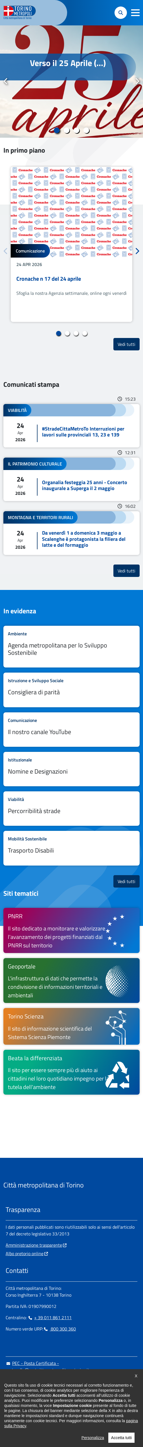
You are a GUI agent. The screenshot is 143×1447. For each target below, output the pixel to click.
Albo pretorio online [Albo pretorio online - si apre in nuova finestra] (24, 1253)
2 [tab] (67, 130)
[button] (135, 13)
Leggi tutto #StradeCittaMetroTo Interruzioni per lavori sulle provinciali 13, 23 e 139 (71, 425)
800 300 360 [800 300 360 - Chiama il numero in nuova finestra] (59, 1328)
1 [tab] (57, 130)
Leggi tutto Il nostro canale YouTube (71, 729)
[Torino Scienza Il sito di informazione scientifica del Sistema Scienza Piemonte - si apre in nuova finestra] (71, 1026)
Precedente (6, 81)
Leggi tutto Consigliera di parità (71, 690)
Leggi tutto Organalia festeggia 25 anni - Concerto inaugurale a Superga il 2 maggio (71, 479)
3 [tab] (77, 130)
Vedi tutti (129, 344)
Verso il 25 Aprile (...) (68, 62)
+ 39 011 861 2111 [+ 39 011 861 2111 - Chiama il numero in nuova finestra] (50, 1317)
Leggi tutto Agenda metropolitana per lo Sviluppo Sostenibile (71, 647)
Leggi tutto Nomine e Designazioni (71, 769)
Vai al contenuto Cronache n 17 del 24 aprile (71, 244)
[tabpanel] (71, 81)
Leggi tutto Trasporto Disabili (71, 848)
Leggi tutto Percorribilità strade (71, 808)
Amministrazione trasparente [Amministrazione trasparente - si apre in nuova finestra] (34, 1245)
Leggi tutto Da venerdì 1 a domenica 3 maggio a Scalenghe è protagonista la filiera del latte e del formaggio (71, 533)
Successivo (137, 81)
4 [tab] (86, 130)
